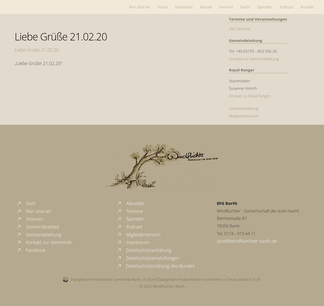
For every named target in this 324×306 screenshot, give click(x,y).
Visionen (29, 219)
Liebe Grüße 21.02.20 (61, 36)
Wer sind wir (139, 6)
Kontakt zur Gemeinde (44, 242)
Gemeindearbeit (37, 227)
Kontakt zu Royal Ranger (249, 95)
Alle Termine (239, 28)
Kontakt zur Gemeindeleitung (254, 58)
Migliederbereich (138, 235)
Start (26, 203)
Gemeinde (184, 6)
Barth (245, 6)
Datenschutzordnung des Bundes (155, 266)
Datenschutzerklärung (143, 250)
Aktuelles (130, 203)
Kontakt (307, 6)
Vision (163, 6)
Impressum (132, 242)
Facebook (30, 250)
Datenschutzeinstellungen (147, 258)
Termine (226, 6)
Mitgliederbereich (244, 115)
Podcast (287, 6)
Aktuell (206, 6)
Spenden (264, 6)
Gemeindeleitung (243, 108)
